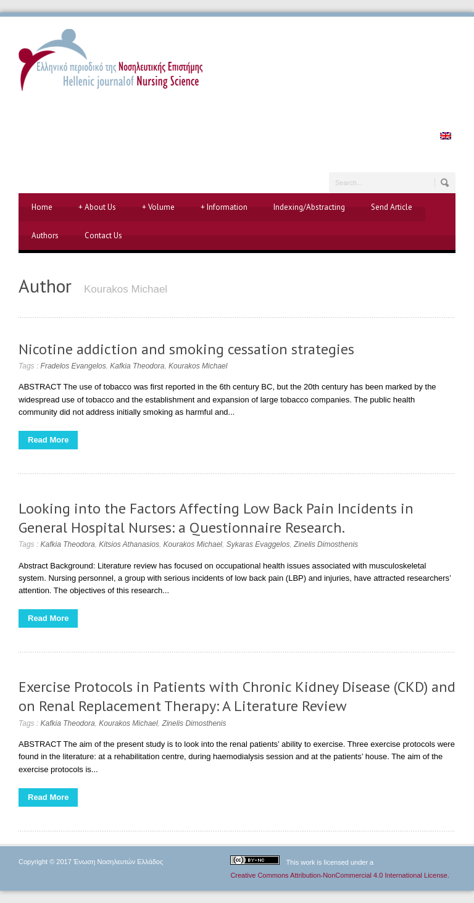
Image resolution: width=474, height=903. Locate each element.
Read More (48, 439)
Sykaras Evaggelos (258, 544)
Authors (45, 235)
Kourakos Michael (197, 366)
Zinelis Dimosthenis (326, 544)
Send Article (391, 207)
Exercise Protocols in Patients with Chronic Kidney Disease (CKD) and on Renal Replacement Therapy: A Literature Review (237, 696)
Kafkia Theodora (137, 366)
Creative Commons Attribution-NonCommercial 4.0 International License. (339, 875)
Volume (158, 207)
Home (41, 207)
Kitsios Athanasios (129, 544)
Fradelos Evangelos (73, 366)
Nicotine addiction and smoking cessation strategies (186, 349)
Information (224, 207)
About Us (97, 207)
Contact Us (103, 235)
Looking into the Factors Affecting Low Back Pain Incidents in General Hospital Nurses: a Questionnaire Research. (216, 518)
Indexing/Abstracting (309, 207)
